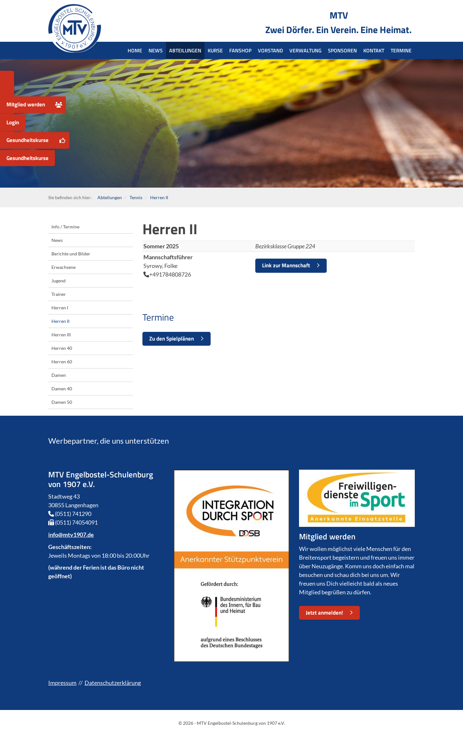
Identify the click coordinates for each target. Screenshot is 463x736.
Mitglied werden (25, 104)
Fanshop (240, 50)
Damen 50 (61, 402)
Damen (58, 375)
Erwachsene (63, 267)
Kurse (215, 50)
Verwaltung (305, 50)
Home (135, 50)
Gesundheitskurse (27, 140)
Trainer (58, 294)
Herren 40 (61, 348)
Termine (401, 50)
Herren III (61, 334)
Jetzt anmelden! (324, 612)
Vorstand (270, 50)
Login (12, 122)
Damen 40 (61, 388)
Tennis (136, 197)
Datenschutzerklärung (113, 682)
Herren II (159, 197)
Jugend (58, 280)
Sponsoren (342, 50)
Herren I (59, 307)
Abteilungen (185, 50)
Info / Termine (65, 226)
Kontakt (373, 50)
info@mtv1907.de (71, 534)
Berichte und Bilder (70, 253)
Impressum (62, 682)
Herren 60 (61, 361)
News (156, 50)
